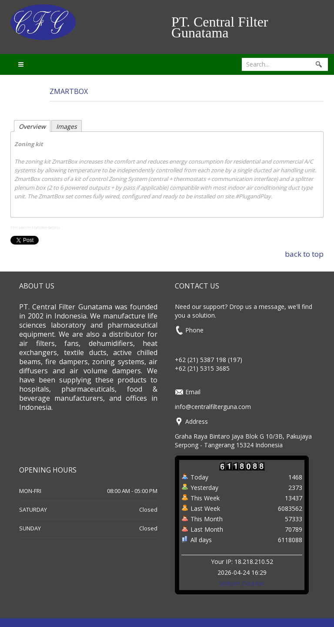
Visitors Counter (242, 583)
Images (66, 126)
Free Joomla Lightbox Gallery (35, 227)
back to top (304, 254)
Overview (32, 126)
